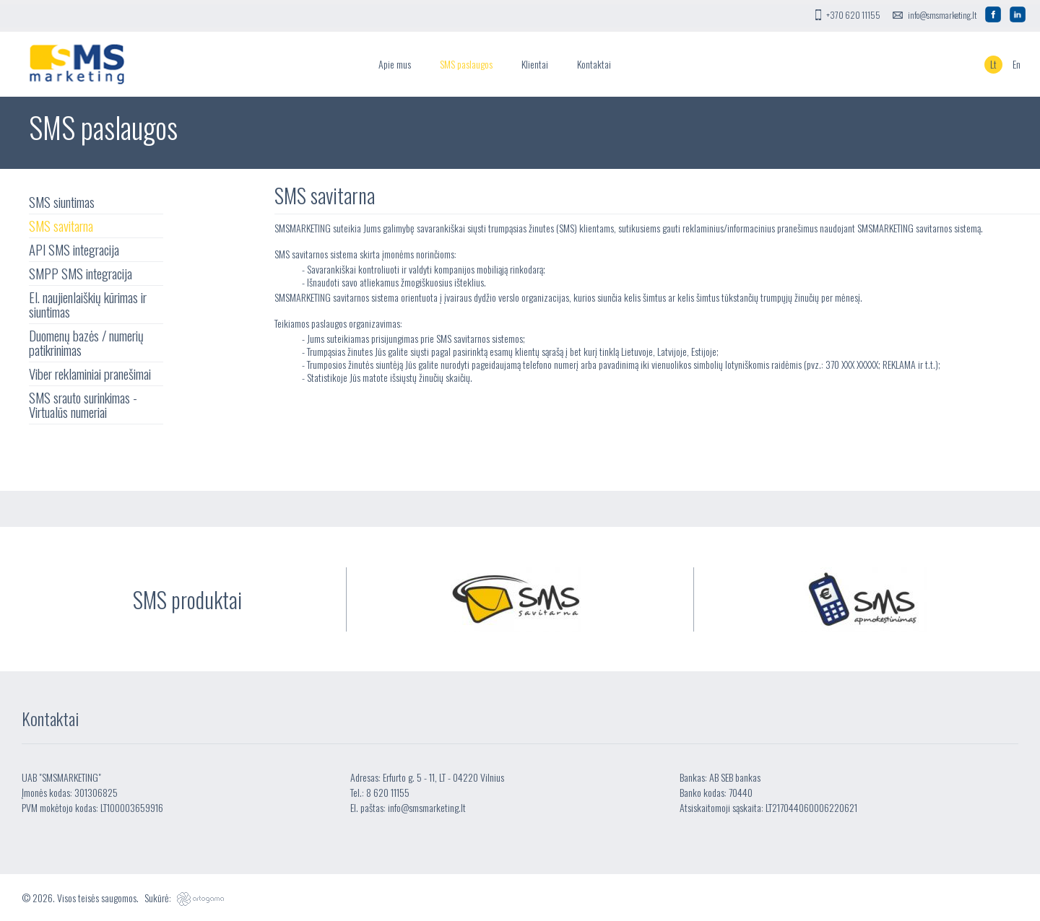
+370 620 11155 (853, 15)
